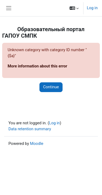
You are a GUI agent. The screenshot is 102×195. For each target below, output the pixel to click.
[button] (74, 8)
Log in (92, 7)
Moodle (36, 143)
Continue (51, 86)
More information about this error (37, 66)
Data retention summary (29, 128)
